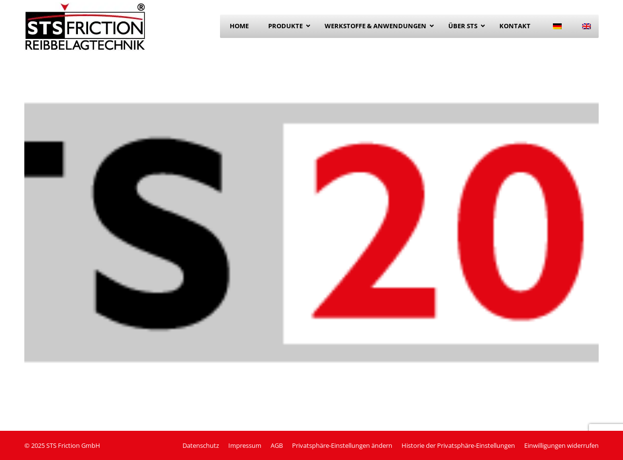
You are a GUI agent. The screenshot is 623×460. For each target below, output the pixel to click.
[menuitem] (557, 26)
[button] (342, 445)
